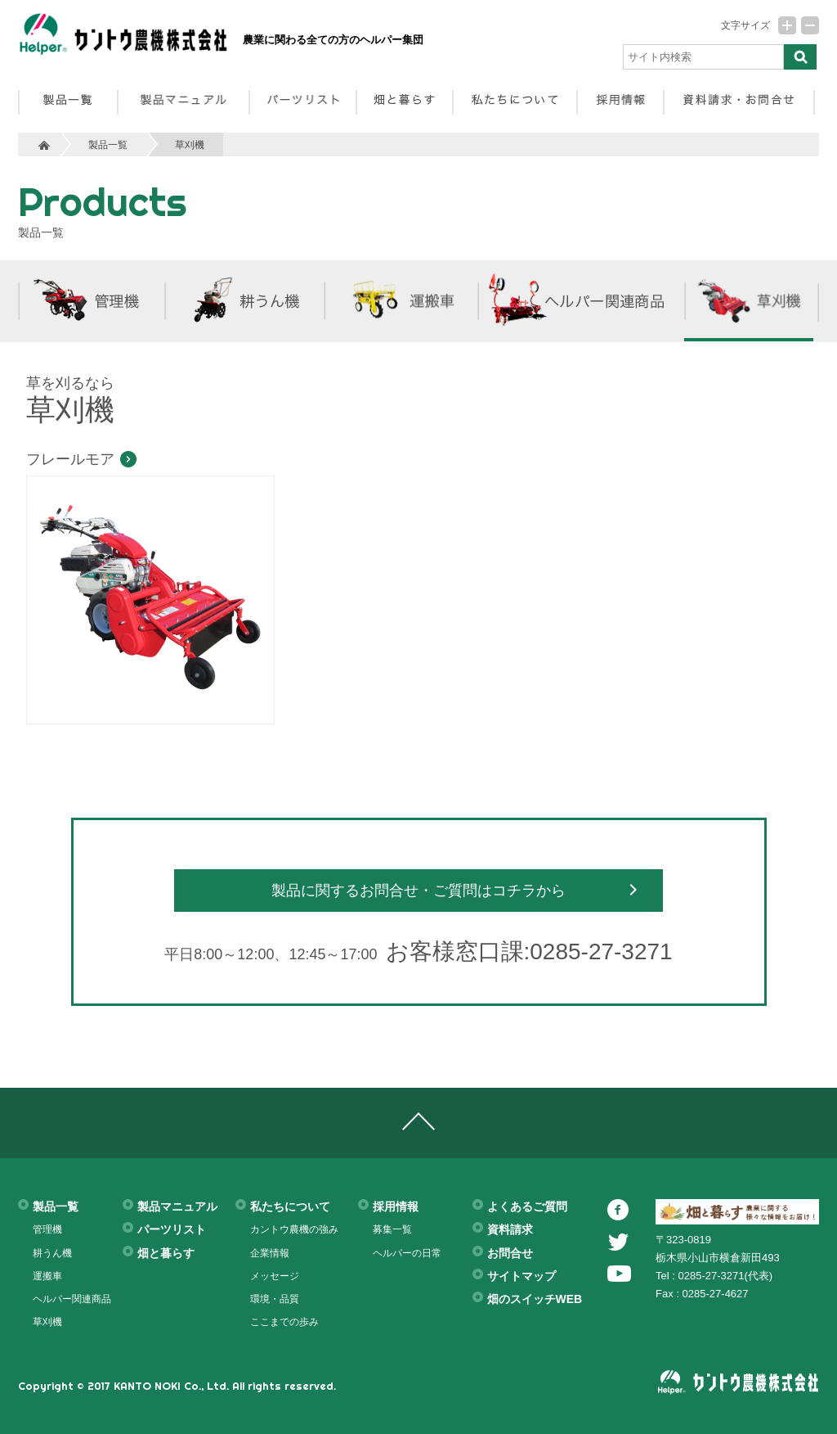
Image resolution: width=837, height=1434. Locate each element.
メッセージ (274, 1276)
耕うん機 (52, 1253)
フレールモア (70, 459)
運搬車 (47, 1276)
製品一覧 (108, 144)
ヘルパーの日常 (407, 1253)
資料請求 (510, 1229)
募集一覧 (392, 1229)
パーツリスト (171, 1229)
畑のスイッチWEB (535, 1298)
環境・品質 (274, 1299)
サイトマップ (521, 1276)
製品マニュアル (177, 1206)
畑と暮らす (166, 1253)
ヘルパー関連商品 (72, 1299)
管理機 (47, 1229)
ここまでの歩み (284, 1322)
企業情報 (269, 1253)
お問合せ (510, 1253)
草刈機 (189, 144)
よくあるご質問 (527, 1206)
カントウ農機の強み (294, 1229)
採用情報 (395, 1206)
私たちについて (290, 1206)
